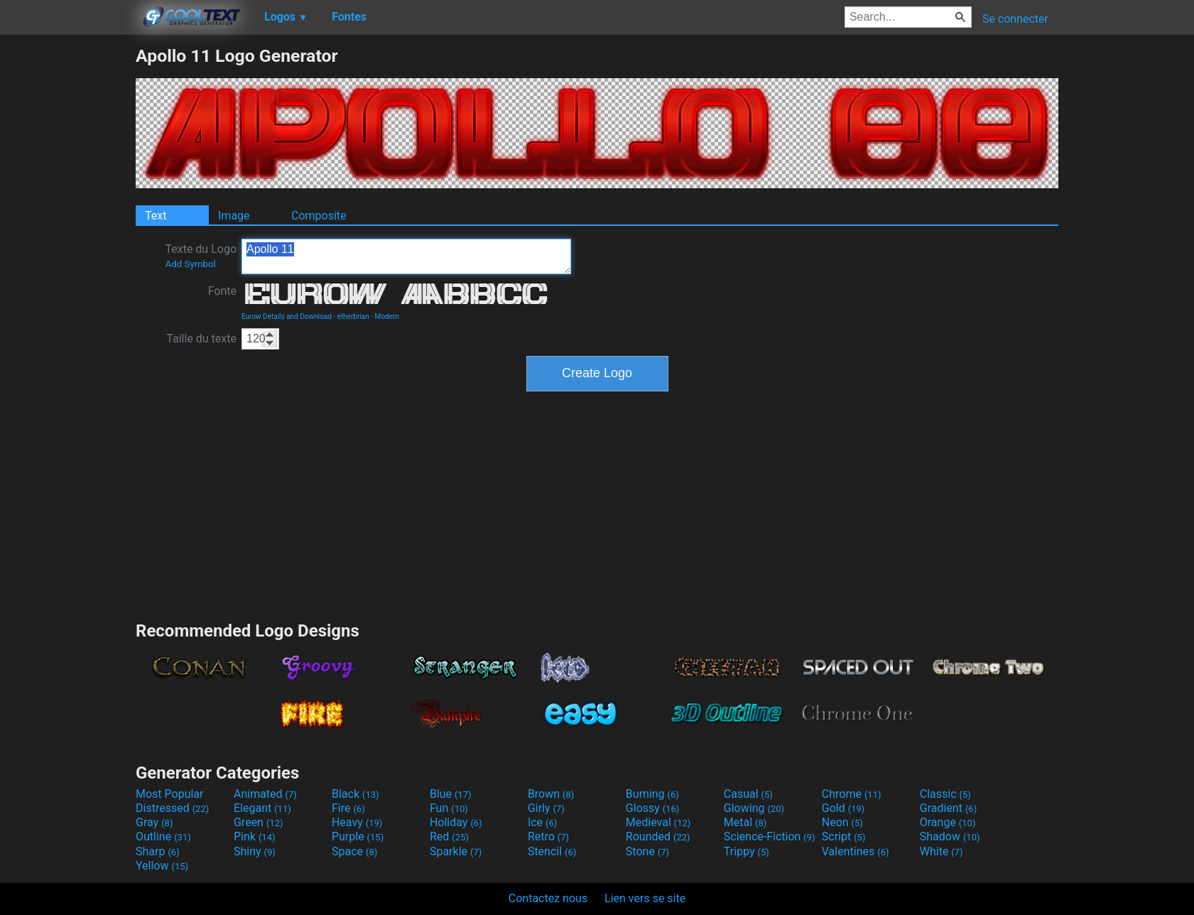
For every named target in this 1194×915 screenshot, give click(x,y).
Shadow (950, 836)
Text (155, 215)
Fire (348, 808)
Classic (945, 794)
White (941, 851)
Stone (647, 851)
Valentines (855, 851)
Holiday (456, 822)
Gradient (948, 808)
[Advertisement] (67, 258)
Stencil (552, 851)
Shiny (255, 851)
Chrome (851, 794)
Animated (265, 794)
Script (844, 836)
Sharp (158, 851)
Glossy (653, 808)
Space (354, 851)
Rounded (658, 836)
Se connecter (1015, 19)
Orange (948, 822)
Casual (748, 794)
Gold (843, 808)
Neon (842, 822)
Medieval (658, 822)
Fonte (222, 291)
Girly (546, 808)
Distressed (172, 808)
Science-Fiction (769, 836)
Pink (255, 836)
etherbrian (353, 316)
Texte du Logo (201, 255)
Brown (551, 794)
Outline (163, 836)
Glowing (754, 808)
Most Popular (170, 794)
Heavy (357, 822)
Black (355, 794)
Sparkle (456, 851)
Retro (548, 836)
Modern (386, 316)
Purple (358, 836)
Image (234, 215)
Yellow (162, 865)
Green (258, 822)
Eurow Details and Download (286, 316)
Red (449, 836)
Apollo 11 (406, 256)
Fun (449, 808)
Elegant (262, 808)
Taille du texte (201, 338)
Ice (542, 822)
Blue (451, 794)
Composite (319, 215)
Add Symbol (190, 264)
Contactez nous (548, 898)
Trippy (746, 851)
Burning (652, 794)
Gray (154, 822)
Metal (745, 822)
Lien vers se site (644, 898)
